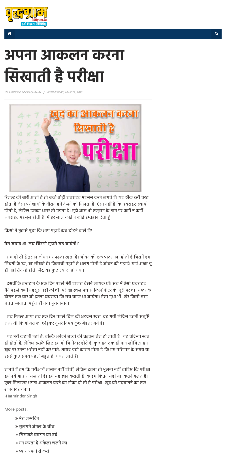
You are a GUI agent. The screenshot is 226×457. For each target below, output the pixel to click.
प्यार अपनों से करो (34, 451)
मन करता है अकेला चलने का (43, 443)
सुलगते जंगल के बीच (37, 427)
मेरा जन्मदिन (29, 418)
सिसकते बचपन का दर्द (38, 435)
